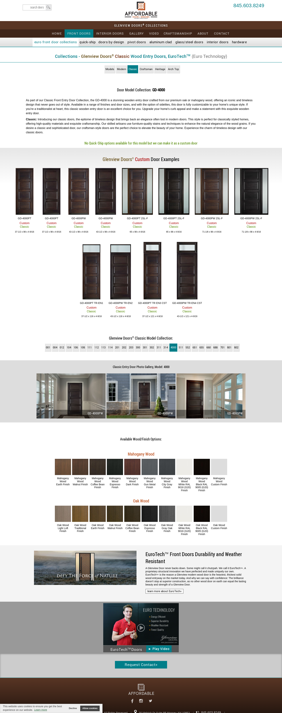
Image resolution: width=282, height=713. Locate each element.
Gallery (136, 33)
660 (208, 347)
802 (236, 347)
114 (110, 347)
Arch (173, 69)
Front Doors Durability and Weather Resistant (193, 557)
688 (215, 347)
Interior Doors (110, 33)
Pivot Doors (137, 42)
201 (117, 347)
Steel (189, 42)
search (37, 7)
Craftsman (146, 69)
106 (76, 347)
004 (55, 347)
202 (124, 347)
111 (89, 347)
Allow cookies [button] (89, 708)
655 (201, 347)
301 (145, 347)
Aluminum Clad (160, 42)
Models (109, 69)
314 (165, 347)
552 (188, 347)
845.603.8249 (248, 6)
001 (48, 347)
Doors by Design (111, 42)
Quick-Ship (87, 42)
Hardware (239, 42)
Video (154, 33)
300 (138, 347)
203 (131, 347)
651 (195, 347)
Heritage (160, 69)
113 (103, 347)
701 (222, 347)
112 (96, 347)
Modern (121, 69)
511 (181, 347)
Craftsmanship (178, 33)
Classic (133, 69)
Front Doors (79, 33)
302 (152, 347)
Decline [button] (73, 708)
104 (69, 347)
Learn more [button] (40, 709)
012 (62, 347)
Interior (217, 42)
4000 (173, 347)
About (202, 33)
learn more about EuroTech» (164, 591)
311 (159, 347)
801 (229, 347)
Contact (221, 33)
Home (57, 33)
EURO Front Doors (55, 42)
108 (83, 347)
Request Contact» (141, 665)
